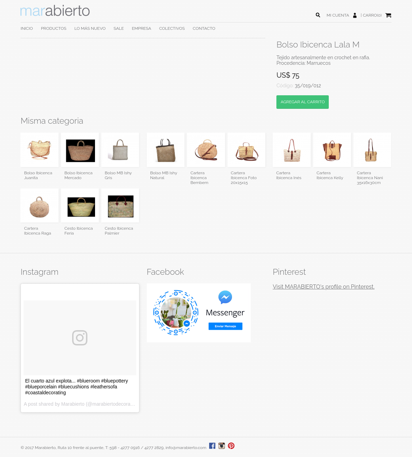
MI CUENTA (338, 15)
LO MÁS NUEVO (89, 28)
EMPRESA (141, 28)
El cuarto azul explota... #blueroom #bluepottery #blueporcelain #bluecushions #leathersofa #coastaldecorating (76, 386)
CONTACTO (204, 28)
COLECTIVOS (172, 28)
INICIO (26, 28)
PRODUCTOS (53, 28)
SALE (119, 28)
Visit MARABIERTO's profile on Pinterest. (324, 286)
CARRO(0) (372, 15)
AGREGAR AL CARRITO (303, 101)
